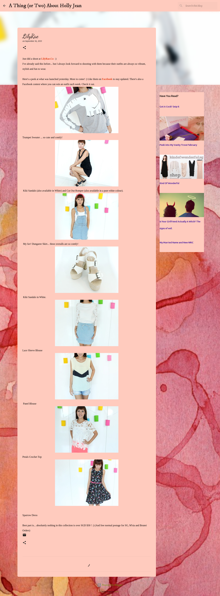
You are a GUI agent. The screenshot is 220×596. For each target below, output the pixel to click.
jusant (116, 592)
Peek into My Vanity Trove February (178, 145)
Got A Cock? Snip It (169, 106)
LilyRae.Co (47, 58)
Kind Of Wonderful (169, 183)
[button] (24, 48)
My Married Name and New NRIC (176, 242)
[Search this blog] (200, 6)
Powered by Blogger (110, 585)
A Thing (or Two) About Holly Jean (45, 6)
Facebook (107, 79)
